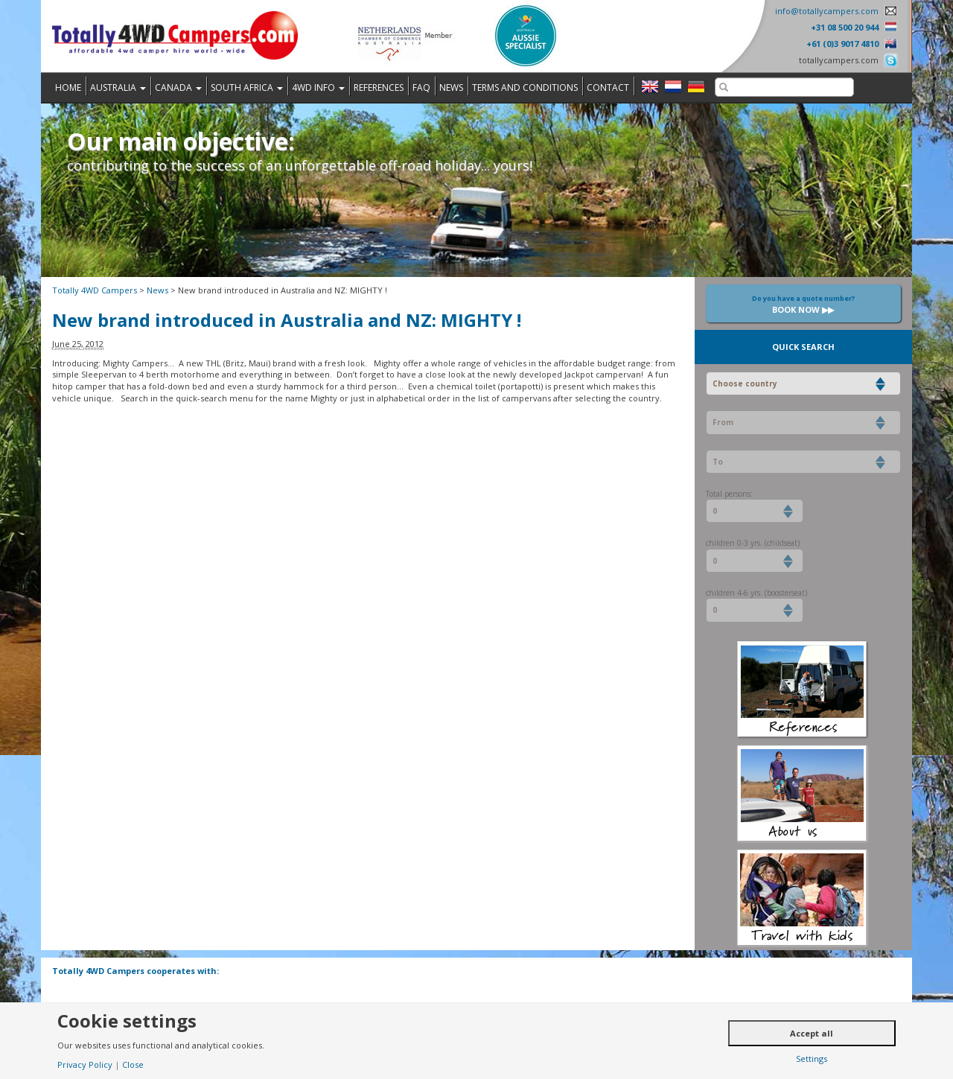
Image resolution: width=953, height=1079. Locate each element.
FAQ (421, 87)
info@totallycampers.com (827, 10)
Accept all (811, 1033)
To (718, 461)
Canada (178, 87)
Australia (118, 87)
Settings (811, 1058)
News (451, 87)
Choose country (745, 383)
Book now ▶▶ (803, 304)
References (379, 87)
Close (133, 1064)
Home (68, 87)
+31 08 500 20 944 (845, 27)
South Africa (247, 87)
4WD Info (318, 87)
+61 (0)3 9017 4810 (842, 43)
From (723, 422)
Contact (608, 87)
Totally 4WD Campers (94, 290)
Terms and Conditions (525, 87)
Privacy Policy (84, 1064)
